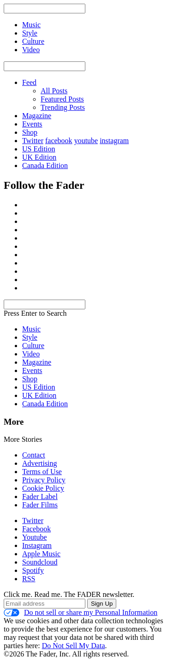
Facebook (36, 529)
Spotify (33, 570)
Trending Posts (63, 107)
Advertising (39, 463)
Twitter (32, 140)
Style (29, 337)
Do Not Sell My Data (73, 646)
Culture (33, 345)
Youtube (34, 537)
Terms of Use (42, 471)
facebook (58, 140)
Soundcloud (39, 562)
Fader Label (40, 496)
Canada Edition (45, 165)
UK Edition (39, 157)
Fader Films (40, 505)
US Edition (38, 149)
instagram (114, 140)
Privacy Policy (44, 480)
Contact (33, 455)
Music (31, 329)
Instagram (37, 545)
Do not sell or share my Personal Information (80, 612)
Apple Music (41, 554)
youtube (86, 140)
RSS (28, 579)
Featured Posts (62, 99)
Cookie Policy (43, 488)
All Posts (54, 91)
